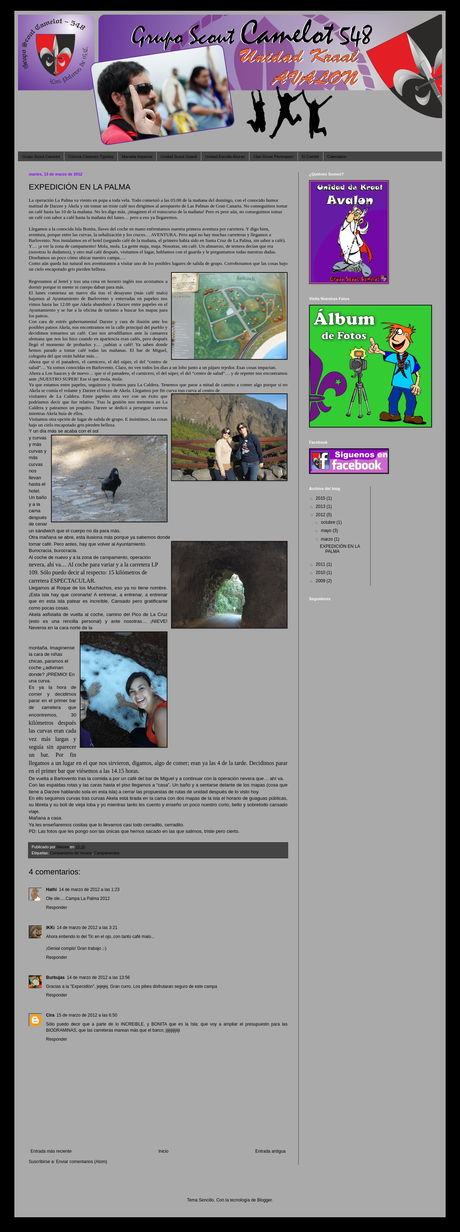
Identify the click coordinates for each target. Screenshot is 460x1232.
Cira (50, 1015)
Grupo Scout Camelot (41, 156)
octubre (328, 522)
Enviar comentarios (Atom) (81, 1161)
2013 (321, 506)
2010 (321, 572)
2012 (321, 514)
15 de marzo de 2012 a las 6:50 (86, 1015)
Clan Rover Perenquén (273, 156)
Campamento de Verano (71, 853)
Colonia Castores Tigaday (91, 156)
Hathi (51, 889)
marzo (327, 539)
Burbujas (55, 977)
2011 (321, 564)
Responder (56, 907)
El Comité (310, 156)
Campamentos (106, 853)
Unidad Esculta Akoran (225, 156)
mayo (327, 530)
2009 (321, 580)
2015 (321, 498)
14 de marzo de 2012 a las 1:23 (89, 889)
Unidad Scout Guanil (179, 156)
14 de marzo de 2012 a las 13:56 (98, 977)
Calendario (336, 156)
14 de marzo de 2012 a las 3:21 (87, 927)
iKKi (50, 927)
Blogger (264, 1200)
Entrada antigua (270, 1151)
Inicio (163, 1151)
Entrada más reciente (51, 1151)
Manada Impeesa (137, 156)
